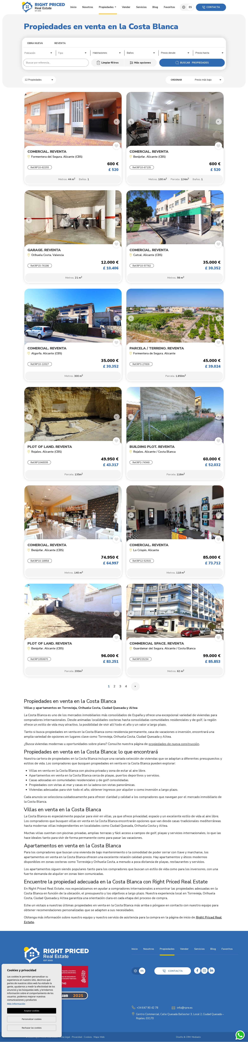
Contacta (211, 7)
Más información (16, 1003)
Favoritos (169, 7)
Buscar (192, 63)
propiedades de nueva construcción (174, 744)
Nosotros (87, 7)
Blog (155, 7)
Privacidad (77, 1037)
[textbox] (39, 53)
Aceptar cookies (31, 1010)
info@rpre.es (184, 1008)
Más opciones (140, 62)
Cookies (88, 1037)
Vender (126, 7)
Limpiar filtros (108, 63)
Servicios (141, 7)
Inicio (73, 7)
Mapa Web (99, 1037)
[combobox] (38, 52)
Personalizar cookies (32, 1019)
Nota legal (65, 1037)
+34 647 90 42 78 (147, 1008)
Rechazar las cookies (31, 1027)
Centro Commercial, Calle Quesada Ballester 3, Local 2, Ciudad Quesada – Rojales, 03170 (180, 1016)
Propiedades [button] (106, 7)
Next (117, 121)
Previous (27, 121)
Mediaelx (196, 1037)
